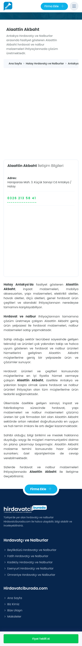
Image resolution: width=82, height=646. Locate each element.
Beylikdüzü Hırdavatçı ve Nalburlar (30, 550)
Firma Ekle (54, 6)
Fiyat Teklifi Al (41, 639)
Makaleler (12, 616)
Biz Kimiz (11, 604)
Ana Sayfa (13, 598)
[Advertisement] (41, 111)
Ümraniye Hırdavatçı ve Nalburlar (29, 575)
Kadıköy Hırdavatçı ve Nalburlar (28, 562)
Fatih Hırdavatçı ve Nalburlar (26, 556)
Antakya (63, 182)
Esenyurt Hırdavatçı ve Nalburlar (29, 568)
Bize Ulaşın (13, 610)
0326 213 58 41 (21, 198)
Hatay (11, 186)
